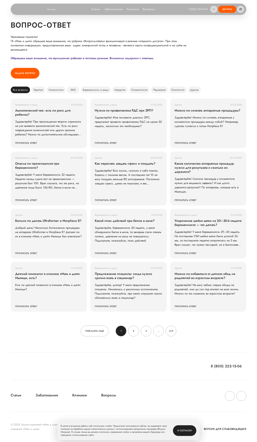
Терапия (38, 90)
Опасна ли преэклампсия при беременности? (37, 166)
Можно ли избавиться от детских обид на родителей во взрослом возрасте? (205, 276)
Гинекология (56, 90)
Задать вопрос (25, 73)
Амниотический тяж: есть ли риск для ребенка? (42, 112)
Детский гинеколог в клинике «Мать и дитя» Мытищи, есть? (47, 276)
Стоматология (139, 90)
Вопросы (149, 9)
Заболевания (114, 9)
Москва (53, 9)
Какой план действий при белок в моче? (125, 221)
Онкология (177, 90)
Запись (227, 9)
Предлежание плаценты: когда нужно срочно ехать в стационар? (123, 276)
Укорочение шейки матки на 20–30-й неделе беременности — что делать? (208, 223)
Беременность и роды (96, 90)
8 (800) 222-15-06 (198, 9)
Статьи (96, 9)
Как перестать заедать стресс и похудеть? (125, 164)
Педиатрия (159, 90)
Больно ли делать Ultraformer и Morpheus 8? (48, 221)
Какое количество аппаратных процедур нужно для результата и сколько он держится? (204, 168)
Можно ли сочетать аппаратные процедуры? (207, 110)
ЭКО (73, 90)
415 (171, 331)
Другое (194, 90)
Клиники (133, 9)
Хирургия (119, 90)
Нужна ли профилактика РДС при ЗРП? (124, 110)
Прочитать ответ (26, 143)
